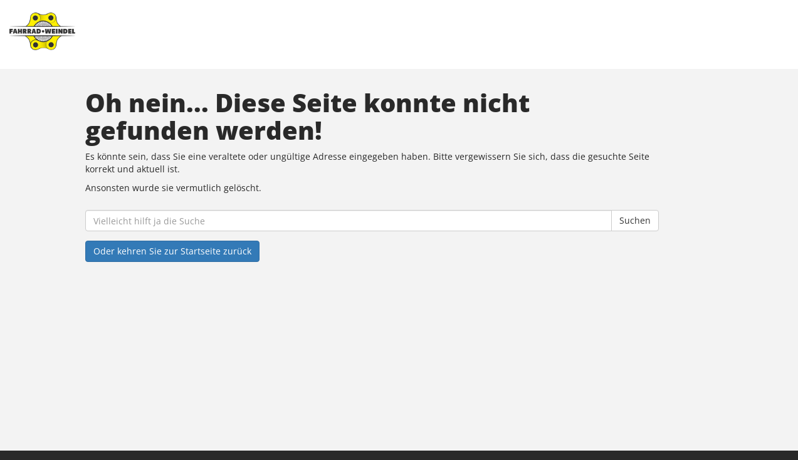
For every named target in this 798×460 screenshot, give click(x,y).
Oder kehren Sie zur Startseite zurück (172, 251)
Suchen (635, 220)
